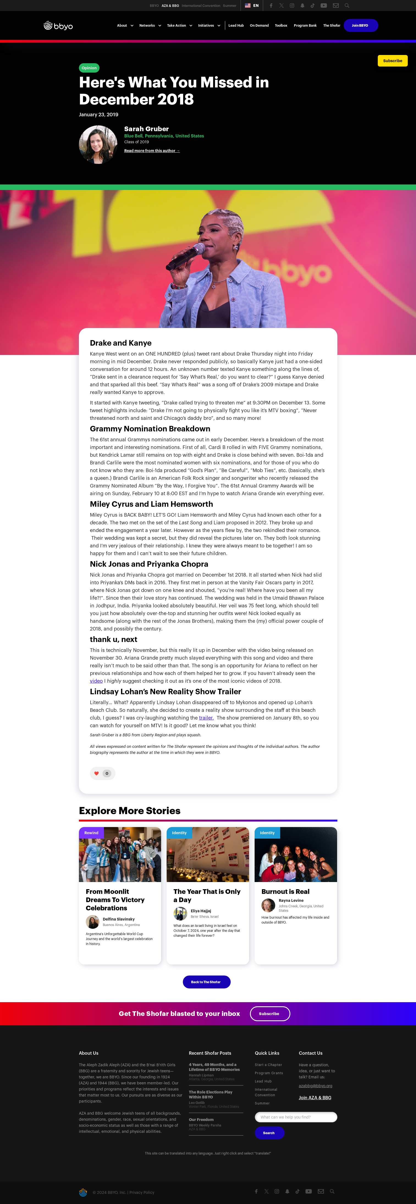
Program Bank (305, 25)
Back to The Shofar (206, 982)
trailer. (206, 717)
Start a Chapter (268, 1065)
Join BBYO (360, 25)
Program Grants (269, 1073)
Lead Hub (236, 25)
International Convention (266, 1092)
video (96, 681)
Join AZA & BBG (315, 1098)
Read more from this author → (152, 151)
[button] (252, 5)
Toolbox (281, 25)
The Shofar (331, 25)
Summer (262, 1103)
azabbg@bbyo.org (315, 1086)
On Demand (259, 25)
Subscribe (269, 1014)
